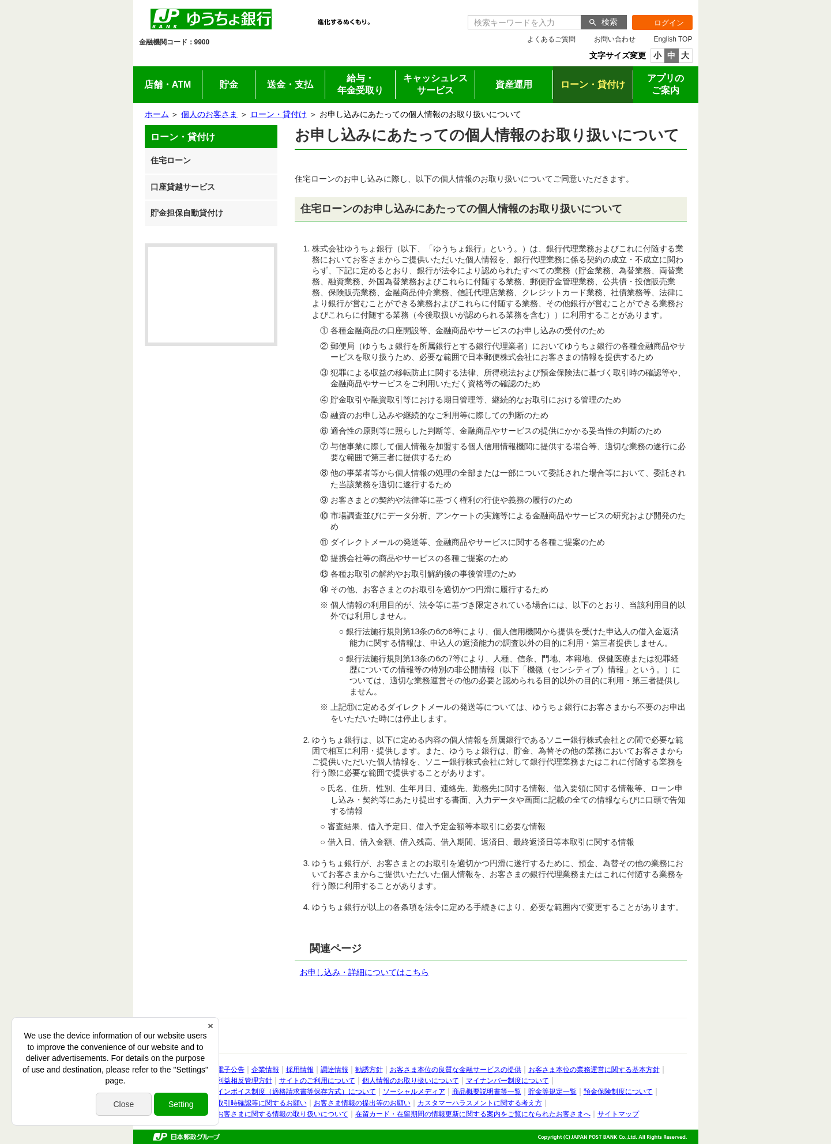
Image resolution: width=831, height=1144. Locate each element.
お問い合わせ (615, 39)
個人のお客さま (175, 58)
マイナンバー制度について (507, 1081)
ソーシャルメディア (414, 1091)
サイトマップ (618, 1114)
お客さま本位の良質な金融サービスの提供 (455, 1070)
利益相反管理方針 (244, 1081)
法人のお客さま (244, 58)
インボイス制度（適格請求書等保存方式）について (296, 1091)
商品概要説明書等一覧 (486, 1091)
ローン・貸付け (278, 114)
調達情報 (334, 1070)
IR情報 (313, 58)
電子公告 (231, 1070)
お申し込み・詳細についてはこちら (364, 972)
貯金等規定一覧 (552, 1091)
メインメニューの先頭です (133, 0)
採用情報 (450, 58)
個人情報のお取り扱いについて (410, 1081)
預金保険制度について (618, 1091)
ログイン (658, 22)
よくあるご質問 (551, 39)
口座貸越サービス (183, 186)
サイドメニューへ (0, 0)
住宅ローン (171, 160)
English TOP (672, 39)
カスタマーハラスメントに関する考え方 (480, 1103)
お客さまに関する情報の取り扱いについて (282, 1114)
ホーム (157, 114)
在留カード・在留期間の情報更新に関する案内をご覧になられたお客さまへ (473, 1114)
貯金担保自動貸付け (187, 212)
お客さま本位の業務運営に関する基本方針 (594, 1070)
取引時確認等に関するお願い (262, 1103)
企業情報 (381, 58)
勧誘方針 (369, 1070)
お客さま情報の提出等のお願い (362, 1103)
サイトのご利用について (317, 1081)
